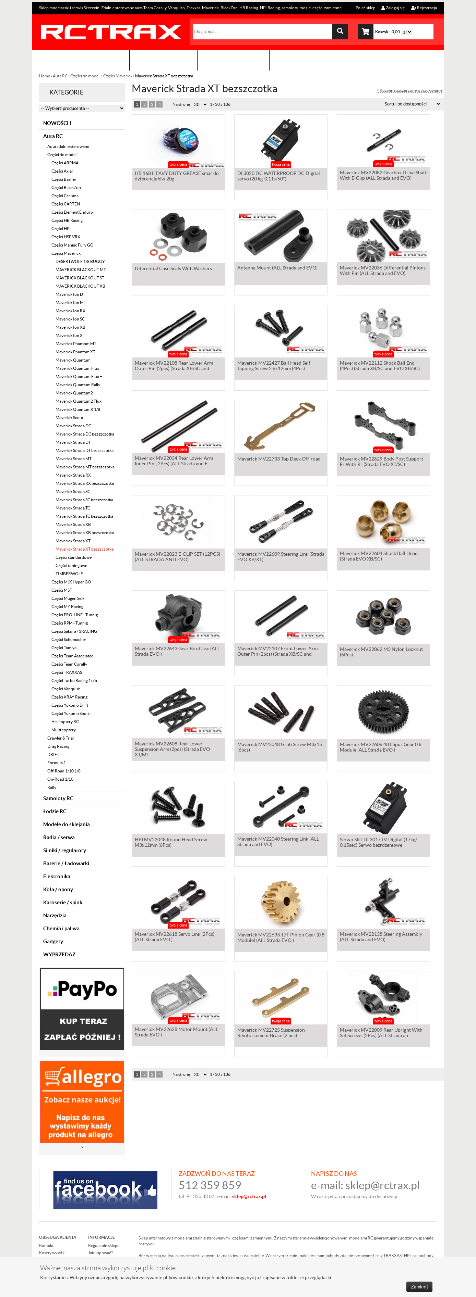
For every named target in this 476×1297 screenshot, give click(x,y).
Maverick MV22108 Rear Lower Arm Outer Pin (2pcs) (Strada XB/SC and (174, 367)
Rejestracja (424, 7)
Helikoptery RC (65, 721)
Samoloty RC (58, 798)
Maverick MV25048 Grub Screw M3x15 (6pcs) (279, 747)
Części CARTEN (65, 204)
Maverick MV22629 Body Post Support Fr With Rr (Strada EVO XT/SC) (381, 462)
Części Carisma (65, 195)
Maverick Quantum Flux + (79, 376)
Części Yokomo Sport (70, 713)
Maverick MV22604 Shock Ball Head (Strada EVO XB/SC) (379, 557)
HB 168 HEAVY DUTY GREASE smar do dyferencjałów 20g (177, 176)
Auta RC (60, 76)
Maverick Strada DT (73, 442)
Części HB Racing (67, 220)
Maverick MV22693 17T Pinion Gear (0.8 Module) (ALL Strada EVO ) (280, 938)
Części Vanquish (66, 689)
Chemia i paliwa (61, 928)
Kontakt (289, 60)
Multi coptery (63, 730)
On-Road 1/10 (60, 779)
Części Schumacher (68, 639)
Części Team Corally (69, 664)
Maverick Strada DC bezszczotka (85, 434)
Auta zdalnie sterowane (68, 146)
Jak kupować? (100, 1252)
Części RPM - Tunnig (69, 623)
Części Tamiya (63, 647)
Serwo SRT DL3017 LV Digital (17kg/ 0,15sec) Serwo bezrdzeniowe (378, 843)
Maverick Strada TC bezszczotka (84, 516)
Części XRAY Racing (69, 697)
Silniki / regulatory (64, 850)
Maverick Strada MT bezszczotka (85, 467)
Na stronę (181, 104)
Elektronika (56, 876)
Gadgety (53, 941)
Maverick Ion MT (71, 302)
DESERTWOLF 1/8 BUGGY (80, 261)
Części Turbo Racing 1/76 (74, 680)
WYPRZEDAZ (59, 954)
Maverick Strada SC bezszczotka (84, 500)
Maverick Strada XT (73, 541)
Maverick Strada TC (73, 508)
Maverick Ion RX (70, 310)
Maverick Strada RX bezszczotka (85, 483)
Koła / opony (58, 889)
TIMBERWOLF (69, 573)
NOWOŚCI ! (57, 123)
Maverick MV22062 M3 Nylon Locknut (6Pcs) (381, 652)
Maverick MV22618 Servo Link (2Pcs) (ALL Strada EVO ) (174, 938)
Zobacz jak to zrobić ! (233, 60)
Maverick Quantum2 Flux (79, 401)
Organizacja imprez (163, 60)
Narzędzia (55, 915)
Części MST (61, 590)
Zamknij (419, 1286)
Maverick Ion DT (70, 294)
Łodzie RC (55, 811)
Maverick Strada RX (73, 475)
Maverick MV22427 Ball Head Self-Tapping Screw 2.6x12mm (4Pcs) (274, 367)
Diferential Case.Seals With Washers (173, 269)
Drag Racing (58, 746)
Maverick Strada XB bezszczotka (85, 532)
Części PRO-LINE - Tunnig (74, 615)
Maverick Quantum (73, 360)
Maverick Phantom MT (76, 343)
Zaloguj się (393, 7)
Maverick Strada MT (74, 458)
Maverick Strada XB (73, 524)
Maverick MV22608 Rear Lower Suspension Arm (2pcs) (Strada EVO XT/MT (172, 750)
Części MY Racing (67, 606)
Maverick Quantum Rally (78, 384)
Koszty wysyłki (52, 1252)
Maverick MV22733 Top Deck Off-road (279, 459)
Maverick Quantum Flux (77, 368)
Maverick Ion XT (70, 335)
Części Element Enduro (72, 212)
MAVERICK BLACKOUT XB (80, 286)
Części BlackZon (66, 187)
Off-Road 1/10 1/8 (64, 771)
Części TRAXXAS (66, 672)
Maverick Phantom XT (75, 352)
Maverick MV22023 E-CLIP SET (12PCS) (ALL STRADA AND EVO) (177, 557)
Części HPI (61, 228)
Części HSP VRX (65, 237)
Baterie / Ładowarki (66, 863)
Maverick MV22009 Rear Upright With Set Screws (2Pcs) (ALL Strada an (381, 1033)
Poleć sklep (365, 7)
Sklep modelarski (98, 60)
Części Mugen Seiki (68, 598)
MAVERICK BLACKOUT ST (80, 278)
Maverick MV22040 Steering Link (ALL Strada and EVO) (278, 843)
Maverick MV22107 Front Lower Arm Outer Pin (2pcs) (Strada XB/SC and (277, 652)
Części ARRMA (65, 163)
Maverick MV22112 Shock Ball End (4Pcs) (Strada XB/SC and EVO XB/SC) (380, 367)
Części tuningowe (71, 565)
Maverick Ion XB (70, 327)
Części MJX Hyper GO (71, 582)
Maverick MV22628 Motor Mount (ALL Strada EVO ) (176, 1033)
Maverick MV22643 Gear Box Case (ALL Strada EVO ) (177, 652)
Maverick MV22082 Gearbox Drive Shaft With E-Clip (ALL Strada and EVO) (383, 176)
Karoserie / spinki (63, 902)
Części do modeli (85, 76)
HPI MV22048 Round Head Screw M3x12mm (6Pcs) (171, 843)
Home (45, 76)
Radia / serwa (59, 837)
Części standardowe (74, 557)
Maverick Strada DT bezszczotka (85, 450)
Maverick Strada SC (73, 491)
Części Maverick (117, 76)
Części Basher (63, 179)
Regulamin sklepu (104, 1245)
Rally (51, 787)
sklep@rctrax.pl (382, 1185)
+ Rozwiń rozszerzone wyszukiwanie (409, 90)
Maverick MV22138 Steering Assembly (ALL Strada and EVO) (381, 938)
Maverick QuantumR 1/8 (78, 409)
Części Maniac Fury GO (72, 245)
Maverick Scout (69, 417)
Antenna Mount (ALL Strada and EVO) (277, 269)
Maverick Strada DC (73, 426)
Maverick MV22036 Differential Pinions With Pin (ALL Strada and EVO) (383, 271)
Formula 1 (56, 762)
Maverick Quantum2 (74, 393)
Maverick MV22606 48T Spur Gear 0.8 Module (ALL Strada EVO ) (380, 747)
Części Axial (62, 171)
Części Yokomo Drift (69, 705)
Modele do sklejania (66, 824)
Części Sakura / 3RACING (74, 631)
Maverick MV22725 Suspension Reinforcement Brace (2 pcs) (271, 1033)
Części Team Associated (72, 656)
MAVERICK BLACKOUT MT (81, 269)
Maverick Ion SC (70, 319)
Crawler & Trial (60, 738)
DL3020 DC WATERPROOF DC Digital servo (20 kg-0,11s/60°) (278, 176)
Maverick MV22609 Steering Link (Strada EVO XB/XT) (280, 557)
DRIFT (53, 754)
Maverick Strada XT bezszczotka (85, 549)
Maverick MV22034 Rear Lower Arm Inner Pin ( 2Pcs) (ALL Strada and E (174, 462)
